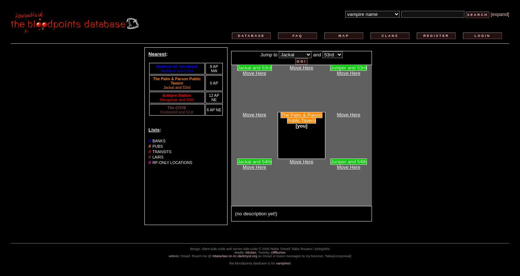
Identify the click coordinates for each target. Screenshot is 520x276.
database (251, 36)
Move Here (254, 73)
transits (162, 152)
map (343, 36)
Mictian (251, 252)
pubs (157, 146)
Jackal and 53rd (176, 87)
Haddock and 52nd (177, 71)
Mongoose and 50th (177, 100)
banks (158, 141)
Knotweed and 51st (176, 112)
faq (297, 36)
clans (389, 36)
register (436, 36)
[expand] (500, 14)
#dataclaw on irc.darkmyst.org (234, 256)
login (482, 36)
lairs (158, 157)
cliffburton (278, 252)
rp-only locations (172, 162)
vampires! (283, 263)
